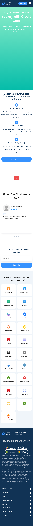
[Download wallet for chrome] (22, 452)
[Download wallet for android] (10, 448)
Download (23, 3)
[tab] (12, 236)
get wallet (16, 159)
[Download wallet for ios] (22, 448)
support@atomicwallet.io (20, 432)
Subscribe (16, 265)
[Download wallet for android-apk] (10, 452)
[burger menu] (30, 3)
